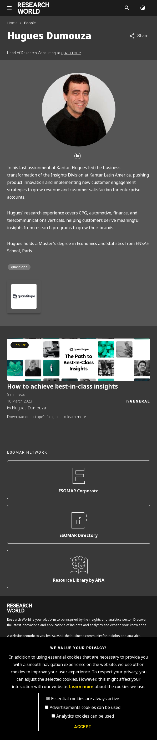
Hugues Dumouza (29, 408)
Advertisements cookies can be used (85, 707)
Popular (20, 345)
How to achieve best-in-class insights (62, 386)
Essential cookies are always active (85, 699)
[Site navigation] (9, 8)
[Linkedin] (77, 156)
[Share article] (138, 36)
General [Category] (140, 401)
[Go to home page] (33, 8)
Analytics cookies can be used (85, 716)
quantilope (71, 53)
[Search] (127, 8)
